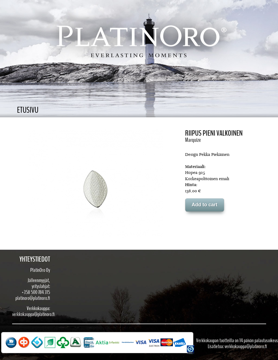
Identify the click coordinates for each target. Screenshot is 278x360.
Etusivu (27, 110)
